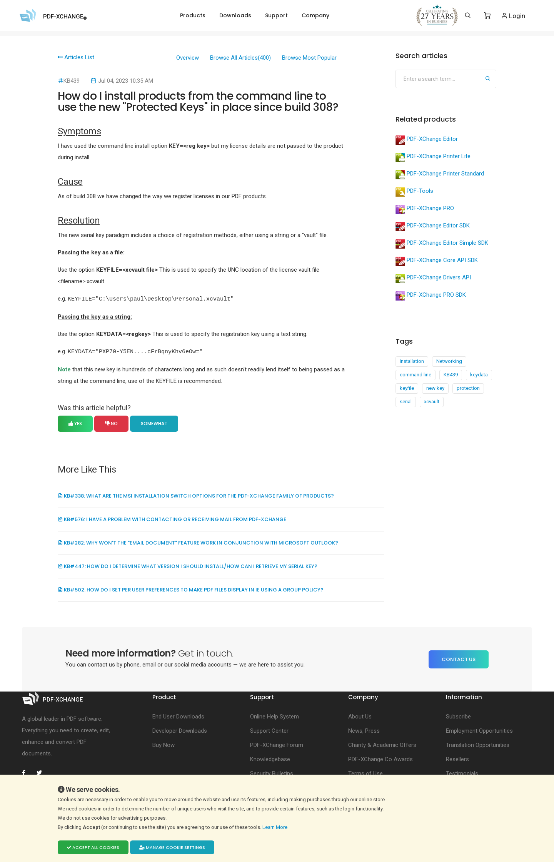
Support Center (269, 730)
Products (192, 15)
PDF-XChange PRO (424, 209)
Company (315, 15)
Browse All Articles (240, 57)
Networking (449, 361)
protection (468, 388)
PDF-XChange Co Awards (380, 758)
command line (415, 375)
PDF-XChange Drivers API (433, 278)
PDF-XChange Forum (276, 744)
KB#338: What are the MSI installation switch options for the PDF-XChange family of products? (196, 495)
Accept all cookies (93, 847)
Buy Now (163, 744)
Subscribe (458, 715)
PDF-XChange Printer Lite (433, 157)
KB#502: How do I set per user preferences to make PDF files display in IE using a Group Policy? (191, 589)
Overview (187, 57)
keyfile (407, 388)
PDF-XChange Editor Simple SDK (441, 244)
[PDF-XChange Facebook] (27, 772)
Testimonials (462, 772)
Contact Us (459, 658)
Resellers (457, 758)
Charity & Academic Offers (382, 744)
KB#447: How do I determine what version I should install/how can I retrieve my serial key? (187, 565)
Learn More (275, 827)
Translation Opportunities (477, 744)
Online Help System (274, 715)
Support (276, 15)
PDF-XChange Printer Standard (439, 174)
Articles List (76, 57)
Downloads (235, 15)
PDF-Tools (414, 192)
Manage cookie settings (172, 847)
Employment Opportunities (479, 730)
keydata (479, 375)
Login (513, 15)
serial (406, 401)
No (111, 422)
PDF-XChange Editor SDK (432, 226)
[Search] (467, 15)
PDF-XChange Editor (426, 140)
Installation (412, 361)
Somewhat (154, 422)
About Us (360, 715)
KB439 (451, 375)
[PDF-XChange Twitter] (42, 772)
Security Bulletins (271, 772)
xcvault (431, 401)
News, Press (364, 730)
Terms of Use (365, 772)
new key (435, 388)
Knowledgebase (270, 758)
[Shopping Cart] (487, 16)
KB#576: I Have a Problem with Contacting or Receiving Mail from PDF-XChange (172, 518)
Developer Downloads (179, 730)
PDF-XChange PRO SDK (430, 296)
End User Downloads (178, 715)
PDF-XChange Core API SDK (436, 261)
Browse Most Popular (309, 57)
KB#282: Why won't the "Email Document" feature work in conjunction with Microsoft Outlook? (198, 542)
